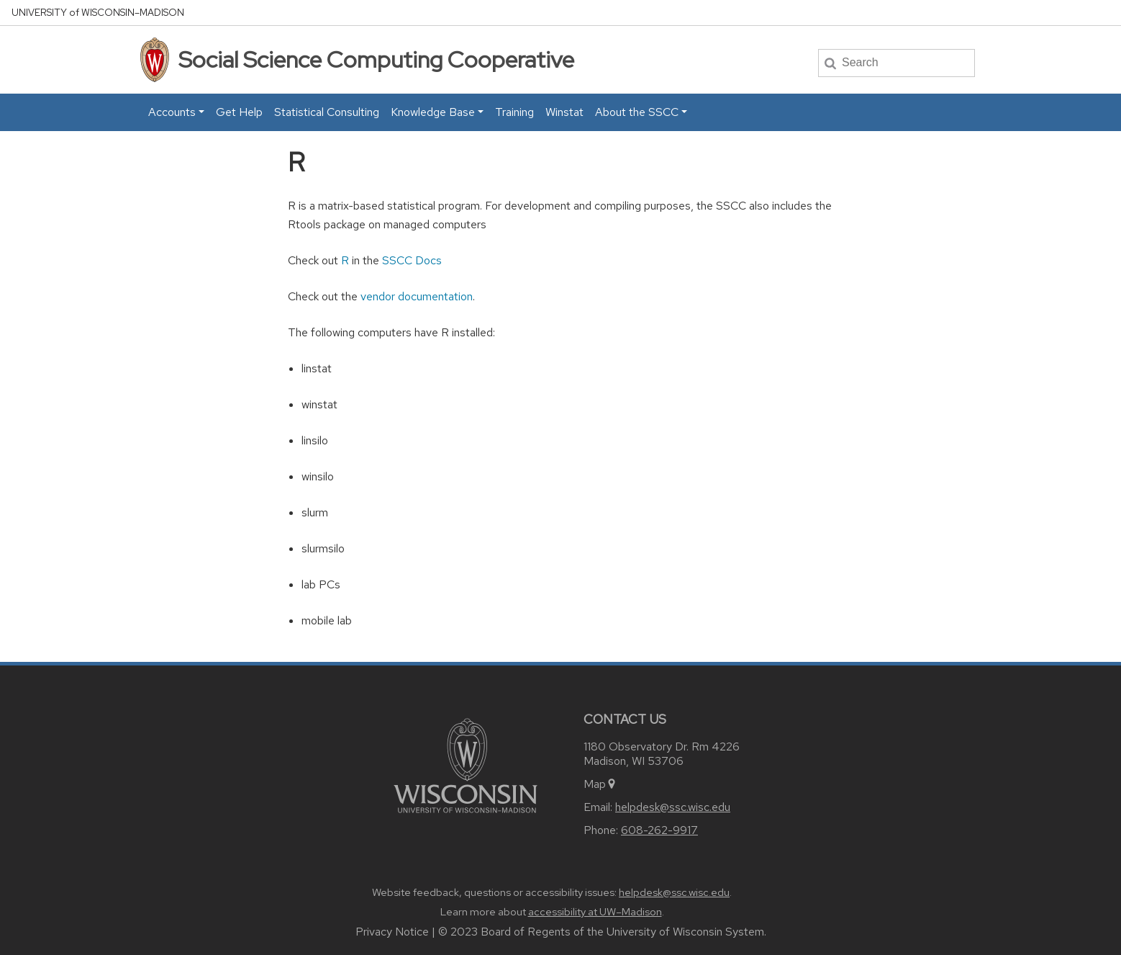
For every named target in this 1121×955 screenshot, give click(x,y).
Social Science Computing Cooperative (376, 59)
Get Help (239, 112)
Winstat (564, 112)
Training (514, 112)
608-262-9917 (659, 830)
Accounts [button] (172, 112)
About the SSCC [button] (636, 112)
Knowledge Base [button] (433, 112)
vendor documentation (416, 296)
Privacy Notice (392, 931)
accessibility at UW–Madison (595, 912)
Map (600, 784)
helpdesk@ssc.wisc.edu (672, 807)
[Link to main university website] (465, 764)
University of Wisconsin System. (686, 931)
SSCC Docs (412, 260)
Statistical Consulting (326, 112)
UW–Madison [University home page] (98, 12)
